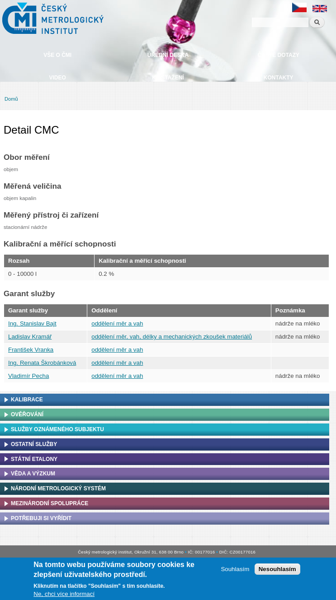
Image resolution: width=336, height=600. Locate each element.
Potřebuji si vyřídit (41, 518)
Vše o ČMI (57, 55)
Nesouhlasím (277, 570)
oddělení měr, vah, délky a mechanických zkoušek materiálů (171, 336)
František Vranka (30, 349)
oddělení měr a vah (117, 323)
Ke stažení (168, 77)
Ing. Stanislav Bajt (32, 323)
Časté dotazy (278, 55)
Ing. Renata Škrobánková (42, 362)
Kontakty (278, 77)
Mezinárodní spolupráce (49, 503)
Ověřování (27, 414)
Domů (11, 99)
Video (57, 77)
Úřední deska (168, 55)
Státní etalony (34, 459)
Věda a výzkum (33, 473)
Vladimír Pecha (28, 375)
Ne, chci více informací (64, 596)
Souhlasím (235, 570)
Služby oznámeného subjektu (57, 429)
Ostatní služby (34, 444)
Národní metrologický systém (58, 488)
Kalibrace (27, 399)
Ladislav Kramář (30, 336)
